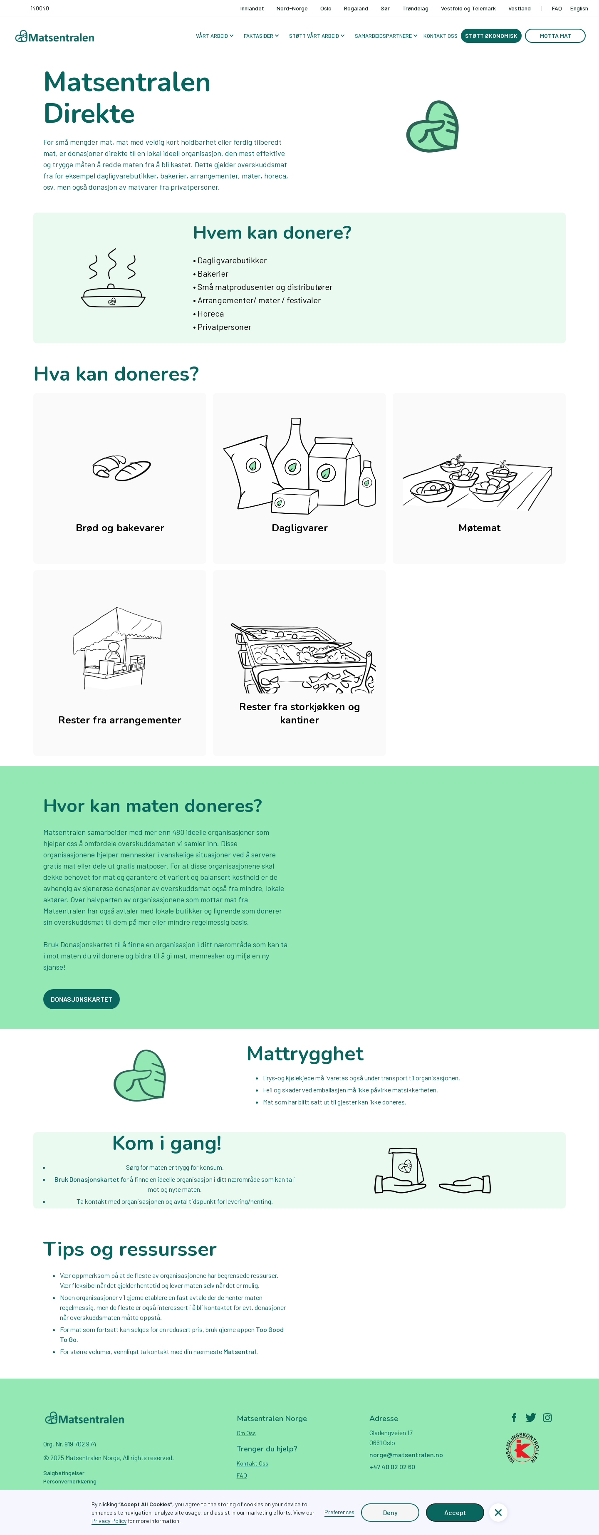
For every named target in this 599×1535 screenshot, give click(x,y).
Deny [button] (390, 1512)
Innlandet (252, 8)
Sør (385, 8)
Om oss (246, 1432)
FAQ (557, 8)
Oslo (326, 8)
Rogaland (356, 8)
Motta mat (555, 35)
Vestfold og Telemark (468, 8)
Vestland (519, 8)
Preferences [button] (339, 1511)
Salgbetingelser (63, 1472)
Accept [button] (455, 1512)
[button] (214, 35)
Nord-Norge (292, 8)
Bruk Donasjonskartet (87, 1179)
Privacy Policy (109, 1520)
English (579, 8)
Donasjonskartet (81, 999)
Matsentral (239, 1351)
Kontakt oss (252, 1463)
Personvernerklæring (70, 1481)
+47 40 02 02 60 (392, 1467)
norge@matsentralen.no (406, 1454)
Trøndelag (415, 8)
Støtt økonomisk (491, 35)
